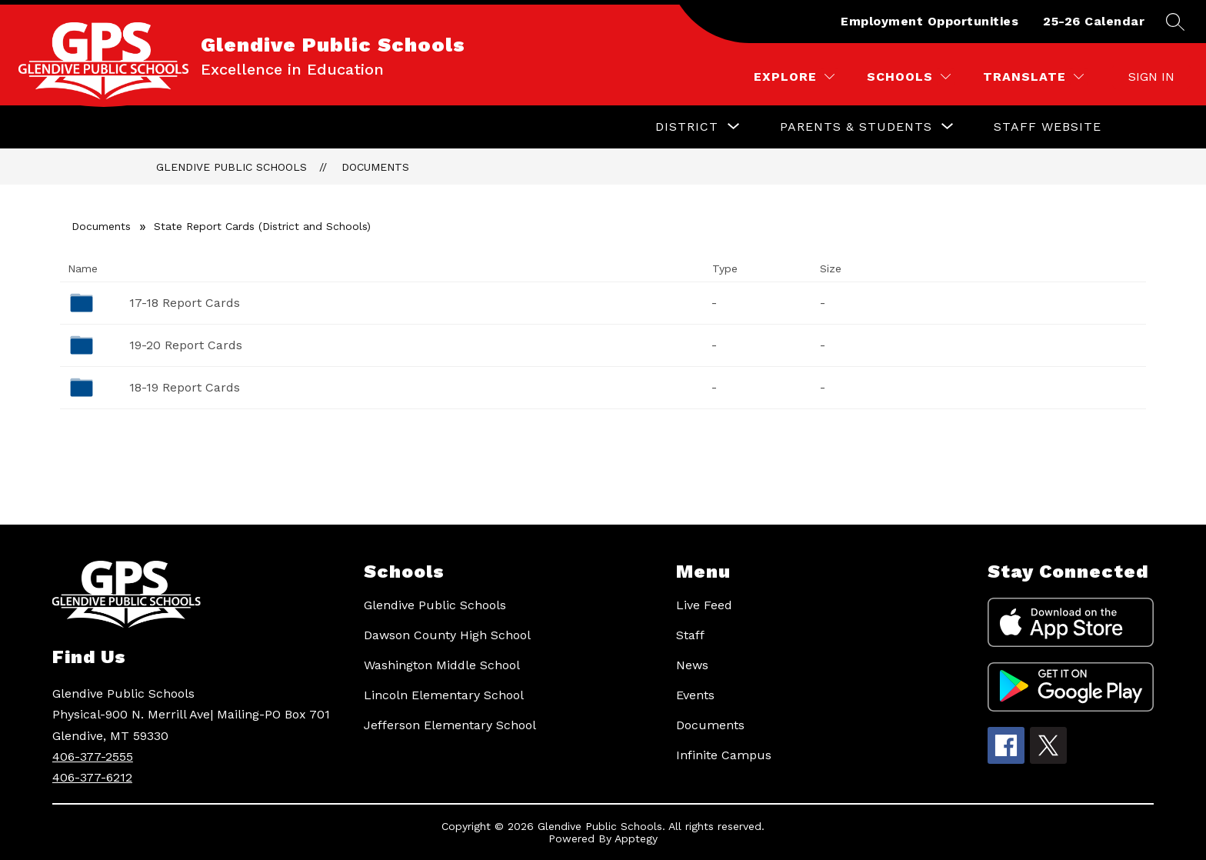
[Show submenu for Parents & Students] (856, 127)
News (692, 665)
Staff (690, 635)
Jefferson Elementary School (450, 725)
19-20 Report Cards (185, 345)
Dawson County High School (447, 635)
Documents (375, 167)
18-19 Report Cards (184, 387)
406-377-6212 (92, 777)
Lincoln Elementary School (444, 695)
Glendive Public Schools (231, 167)
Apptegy (636, 838)
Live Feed (704, 605)
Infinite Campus (723, 755)
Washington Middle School (442, 665)
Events (695, 695)
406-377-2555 (92, 756)
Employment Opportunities (929, 21)
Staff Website (1047, 126)
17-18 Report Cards (184, 302)
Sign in (1151, 76)
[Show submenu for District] (686, 127)
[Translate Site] (1033, 76)
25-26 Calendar (1093, 21)
